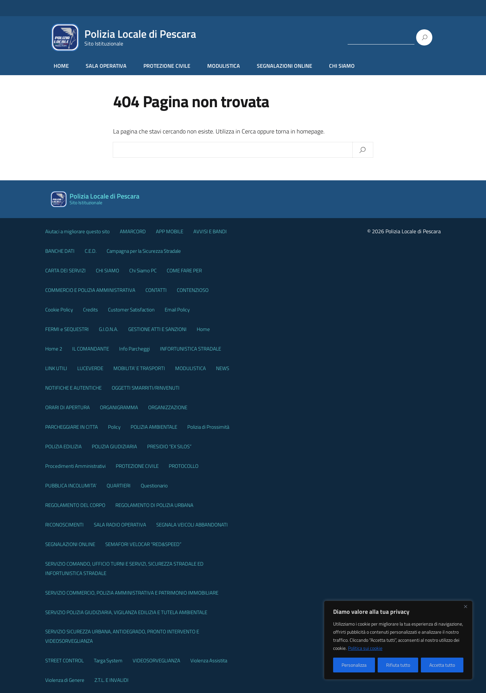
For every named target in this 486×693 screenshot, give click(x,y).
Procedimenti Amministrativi (75, 466)
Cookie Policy (59, 309)
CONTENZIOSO (193, 290)
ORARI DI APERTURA (67, 407)
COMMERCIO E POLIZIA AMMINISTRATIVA (90, 290)
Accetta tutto (442, 664)
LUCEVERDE (90, 368)
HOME (61, 66)
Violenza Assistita (208, 660)
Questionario (154, 485)
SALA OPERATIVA (106, 66)
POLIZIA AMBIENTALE (154, 427)
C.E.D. (91, 251)
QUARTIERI (119, 485)
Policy (114, 427)
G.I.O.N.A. (108, 329)
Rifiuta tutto (398, 664)
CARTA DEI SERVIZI (65, 270)
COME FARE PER (184, 270)
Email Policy (177, 309)
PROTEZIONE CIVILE (166, 66)
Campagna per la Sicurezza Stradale (144, 251)
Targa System (108, 660)
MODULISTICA (223, 66)
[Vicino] (465, 606)
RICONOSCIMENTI (64, 525)
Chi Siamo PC (143, 270)
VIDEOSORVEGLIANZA (156, 660)
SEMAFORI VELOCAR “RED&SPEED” (143, 544)
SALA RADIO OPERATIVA (120, 525)
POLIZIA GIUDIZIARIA (114, 446)
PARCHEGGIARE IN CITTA (71, 427)
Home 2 (53, 349)
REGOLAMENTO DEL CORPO (75, 505)
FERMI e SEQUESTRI (67, 329)
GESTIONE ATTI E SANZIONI (157, 329)
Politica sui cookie (365, 648)
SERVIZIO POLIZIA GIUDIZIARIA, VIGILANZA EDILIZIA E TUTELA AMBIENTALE (126, 612)
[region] (398, 640)
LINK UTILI (56, 368)
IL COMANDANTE (90, 349)
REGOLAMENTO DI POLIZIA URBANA (154, 505)
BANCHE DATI (60, 251)
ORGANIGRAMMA (119, 407)
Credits (90, 309)
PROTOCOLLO (183, 466)
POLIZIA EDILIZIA (63, 446)
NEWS (222, 368)
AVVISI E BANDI (210, 231)
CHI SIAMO (342, 66)
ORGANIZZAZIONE (167, 407)
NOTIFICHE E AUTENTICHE (73, 388)
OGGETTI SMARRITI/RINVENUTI (146, 388)
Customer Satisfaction (131, 309)
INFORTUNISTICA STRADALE (190, 349)
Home (203, 329)
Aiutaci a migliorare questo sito (77, 231)
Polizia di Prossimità (208, 427)
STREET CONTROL (64, 660)
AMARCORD (133, 231)
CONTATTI (156, 290)
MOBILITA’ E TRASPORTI (139, 368)
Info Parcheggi (134, 349)
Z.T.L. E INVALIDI (111, 680)
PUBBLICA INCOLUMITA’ (71, 485)
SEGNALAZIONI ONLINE (284, 66)
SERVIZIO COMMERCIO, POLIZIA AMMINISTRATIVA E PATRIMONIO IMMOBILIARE (131, 593)
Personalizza (354, 664)
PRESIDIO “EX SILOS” (169, 446)
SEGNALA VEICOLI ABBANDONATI (192, 525)
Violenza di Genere (64, 680)
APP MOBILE (169, 231)
